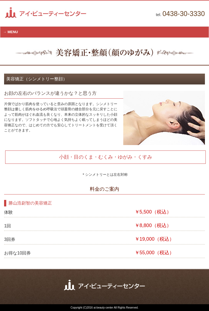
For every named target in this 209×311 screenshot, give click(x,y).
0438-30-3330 (183, 13)
